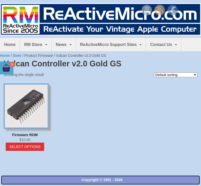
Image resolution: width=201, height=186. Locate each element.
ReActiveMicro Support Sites (108, 44)
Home (10, 44)
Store (17, 55)
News (61, 44)
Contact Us (161, 44)
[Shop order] (175, 74)
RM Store (33, 44)
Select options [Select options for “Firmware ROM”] (25, 147)
